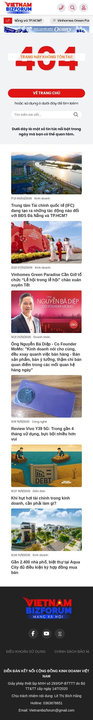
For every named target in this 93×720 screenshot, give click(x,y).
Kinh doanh (42, 198)
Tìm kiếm (76, 114)
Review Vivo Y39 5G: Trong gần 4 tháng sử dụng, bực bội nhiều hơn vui (43, 434)
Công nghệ (39, 422)
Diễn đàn (39, 491)
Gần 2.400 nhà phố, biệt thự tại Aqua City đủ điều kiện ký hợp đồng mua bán (45, 567)
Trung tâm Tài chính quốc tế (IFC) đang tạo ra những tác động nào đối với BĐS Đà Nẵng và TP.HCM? (45, 210)
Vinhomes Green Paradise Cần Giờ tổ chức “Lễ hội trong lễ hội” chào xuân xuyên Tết (46, 280)
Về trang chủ (46, 93)
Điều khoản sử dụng (26, 651)
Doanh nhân (41, 337)
